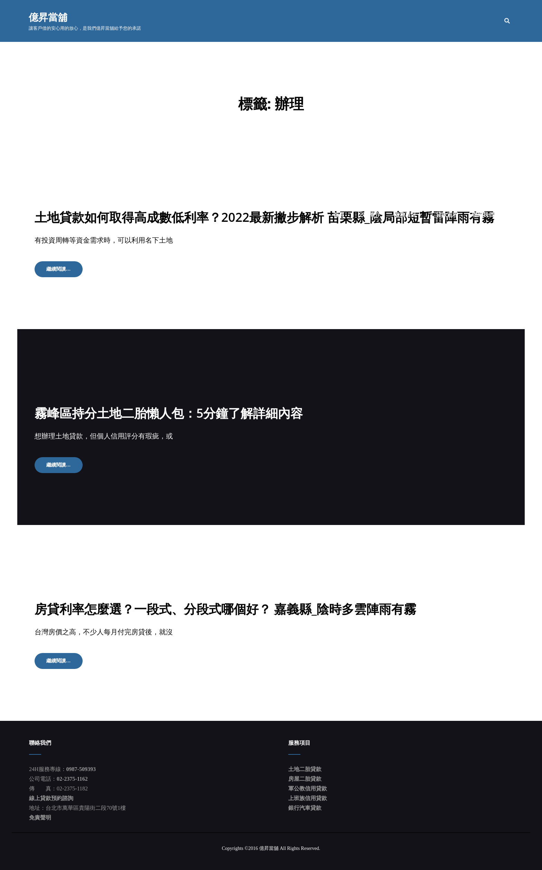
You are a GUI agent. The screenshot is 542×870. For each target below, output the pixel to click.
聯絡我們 (482, 21)
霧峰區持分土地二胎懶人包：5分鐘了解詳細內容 (169, 412)
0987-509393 (81, 768)
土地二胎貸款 (304, 768)
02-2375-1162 (72, 778)
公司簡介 (369, 21)
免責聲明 (40, 817)
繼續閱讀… (63, 271)
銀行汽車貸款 (304, 807)
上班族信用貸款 (307, 797)
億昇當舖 (48, 17)
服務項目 (405, 21)
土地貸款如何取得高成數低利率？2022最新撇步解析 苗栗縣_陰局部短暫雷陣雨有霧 (265, 216)
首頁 (338, 21)
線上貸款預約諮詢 (51, 797)
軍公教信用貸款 (307, 788)
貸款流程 (447, 21)
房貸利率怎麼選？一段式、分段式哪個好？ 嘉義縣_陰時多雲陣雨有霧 (226, 608)
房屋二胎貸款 (304, 778)
